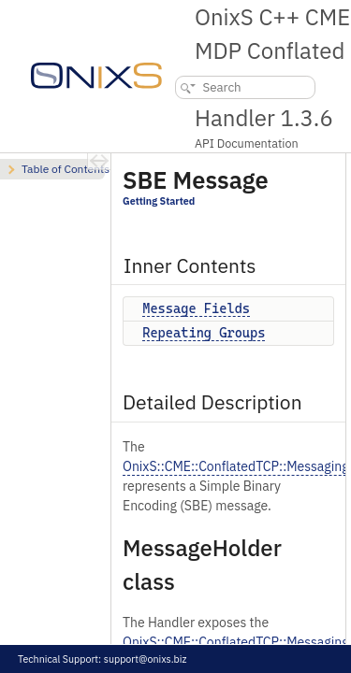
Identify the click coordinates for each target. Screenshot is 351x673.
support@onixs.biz (145, 659)
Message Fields (196, 308)
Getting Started (159, 201)
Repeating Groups (203, 332)
